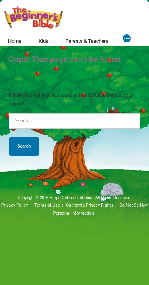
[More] (127, 39)
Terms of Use (47, 205)
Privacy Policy (14, 205)
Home (14, 41)
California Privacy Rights (89, 205)
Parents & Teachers (86, 41)
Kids (43, 41)
